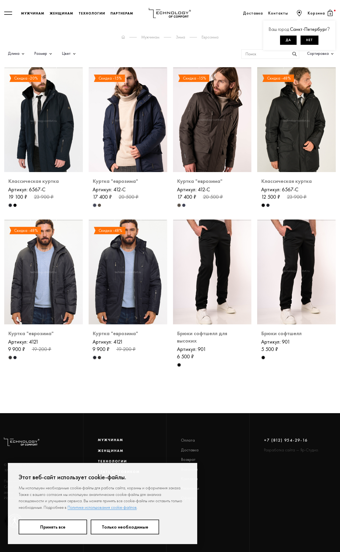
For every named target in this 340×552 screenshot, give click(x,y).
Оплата (188, 440)
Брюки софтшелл (281, 333)
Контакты (278, 13)
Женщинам (61, 13)
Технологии (92, 13)
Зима (180, 37)
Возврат (188, 459)
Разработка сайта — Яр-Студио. (291, 450)
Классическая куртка (33, 181)
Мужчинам (32, 13)
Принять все (52, 527)
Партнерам (121, 13)
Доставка (253, 13)
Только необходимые (125, 527)
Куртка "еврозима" (115, 181)
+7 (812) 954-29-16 (286, 440)
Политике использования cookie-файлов (102, 507)
